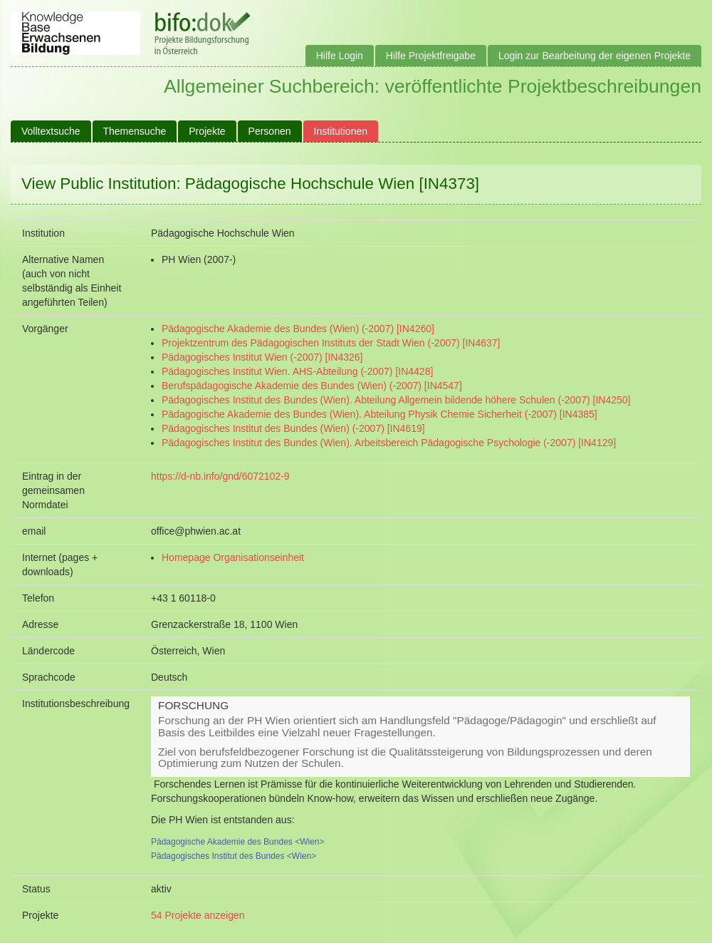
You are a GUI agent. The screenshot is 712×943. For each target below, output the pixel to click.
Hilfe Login (339, 55)
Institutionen (341, 131)
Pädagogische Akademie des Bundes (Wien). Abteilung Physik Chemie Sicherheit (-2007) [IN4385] (379, 414)
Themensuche (135, 131)
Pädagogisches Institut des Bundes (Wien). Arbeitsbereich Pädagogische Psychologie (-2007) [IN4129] (389, 442)
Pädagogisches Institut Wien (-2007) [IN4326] (262, 357)
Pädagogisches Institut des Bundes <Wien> (233, 856)
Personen (269, 131)
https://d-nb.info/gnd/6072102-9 (220, 476)
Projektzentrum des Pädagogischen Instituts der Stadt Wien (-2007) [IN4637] (331, 343)
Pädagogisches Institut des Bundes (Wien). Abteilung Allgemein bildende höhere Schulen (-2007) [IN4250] (396, 400)
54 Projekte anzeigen (198, 915)
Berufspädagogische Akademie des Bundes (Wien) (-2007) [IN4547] (312, 385)
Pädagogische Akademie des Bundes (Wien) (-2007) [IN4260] (298, 328)
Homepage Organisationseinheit (233, 557)
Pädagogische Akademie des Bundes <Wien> (238, 842)
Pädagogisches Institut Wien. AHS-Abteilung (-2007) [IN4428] (297, 371)
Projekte (207, 131)
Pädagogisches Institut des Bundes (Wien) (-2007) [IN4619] (293, 428)
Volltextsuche (50, 131)
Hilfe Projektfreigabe (431, 55)
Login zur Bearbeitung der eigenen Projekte (594, 55)
